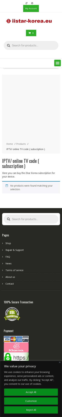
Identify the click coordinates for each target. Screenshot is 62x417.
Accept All (31, 392)
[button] (57, 63)
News (8, 263)
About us (10, 276)
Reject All (31, 409)
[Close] (60, 362)
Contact (9, 283)
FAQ (7, 256)
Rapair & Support (14, 250)
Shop (8, 243)
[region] (31, 389)
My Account (31, 8)
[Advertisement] (31, 109)
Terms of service (14, 270)
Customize (31, 401)
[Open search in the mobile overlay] (31, 45)
